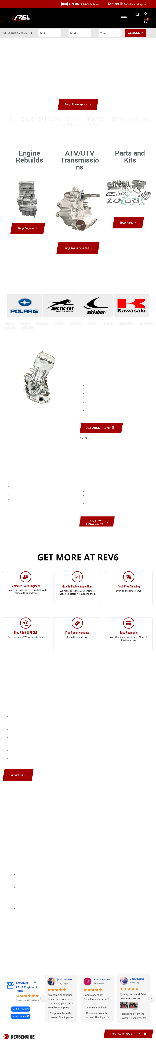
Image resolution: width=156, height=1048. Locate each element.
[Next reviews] (151, 998)
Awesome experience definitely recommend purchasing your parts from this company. (60, 1001)
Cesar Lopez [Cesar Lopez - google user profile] (137, 978)
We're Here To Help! (127, 4)
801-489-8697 (99, 438)
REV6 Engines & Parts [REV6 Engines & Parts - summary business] (26, 989)
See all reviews (21, 1009)
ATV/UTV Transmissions (79, 160)
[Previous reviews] (43, 998)
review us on (19, 1016)
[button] (137, 14)
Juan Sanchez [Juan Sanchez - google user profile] (101, 979)
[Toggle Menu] (124, 17)
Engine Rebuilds (29, 156)
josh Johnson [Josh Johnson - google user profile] (65, 979)
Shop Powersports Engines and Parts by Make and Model (78, 282)
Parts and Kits (130, 156)
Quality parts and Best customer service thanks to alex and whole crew (133, 997)
